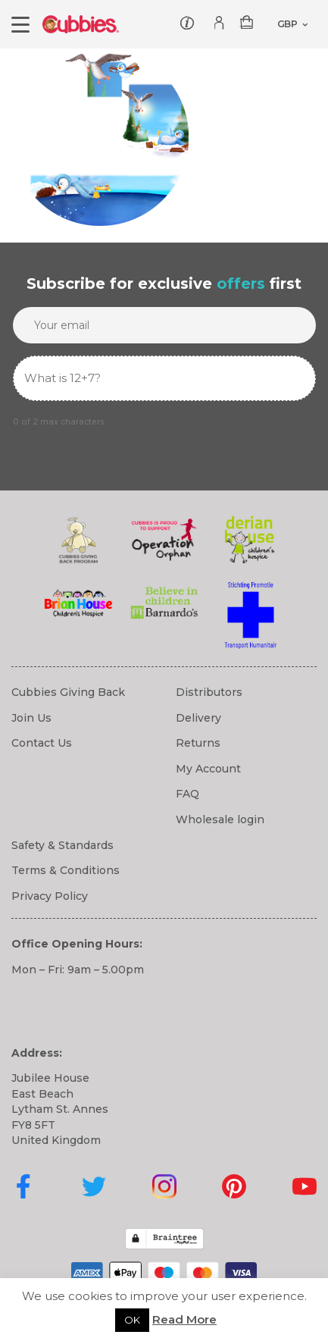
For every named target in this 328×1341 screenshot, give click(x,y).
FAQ (187, 794)
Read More (184, 1319)
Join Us (31, 718)
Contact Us (41, 743)
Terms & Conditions (65, 870)
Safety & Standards (62, 845)
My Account (208, 768)
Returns (198, 743)
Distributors (209, 692)
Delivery (198, 718)
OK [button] (132, 1320)
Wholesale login (220, 819)
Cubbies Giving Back (68, 692)
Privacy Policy (49, 896)
